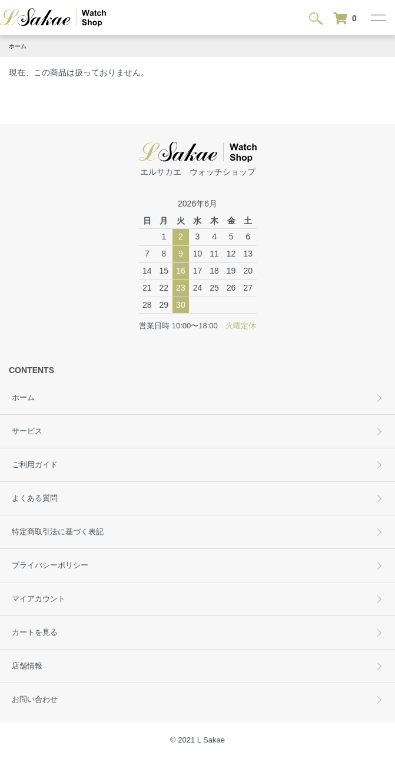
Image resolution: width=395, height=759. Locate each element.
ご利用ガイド (35, 465)
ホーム (17, 46)
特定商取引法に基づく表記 (58, 532)
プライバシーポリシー (50, 565)
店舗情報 (27, 666)
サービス (27, 431)
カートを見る (35, 632)
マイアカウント (38, 599)
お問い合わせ (35, 699)
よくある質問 (35, 498)
